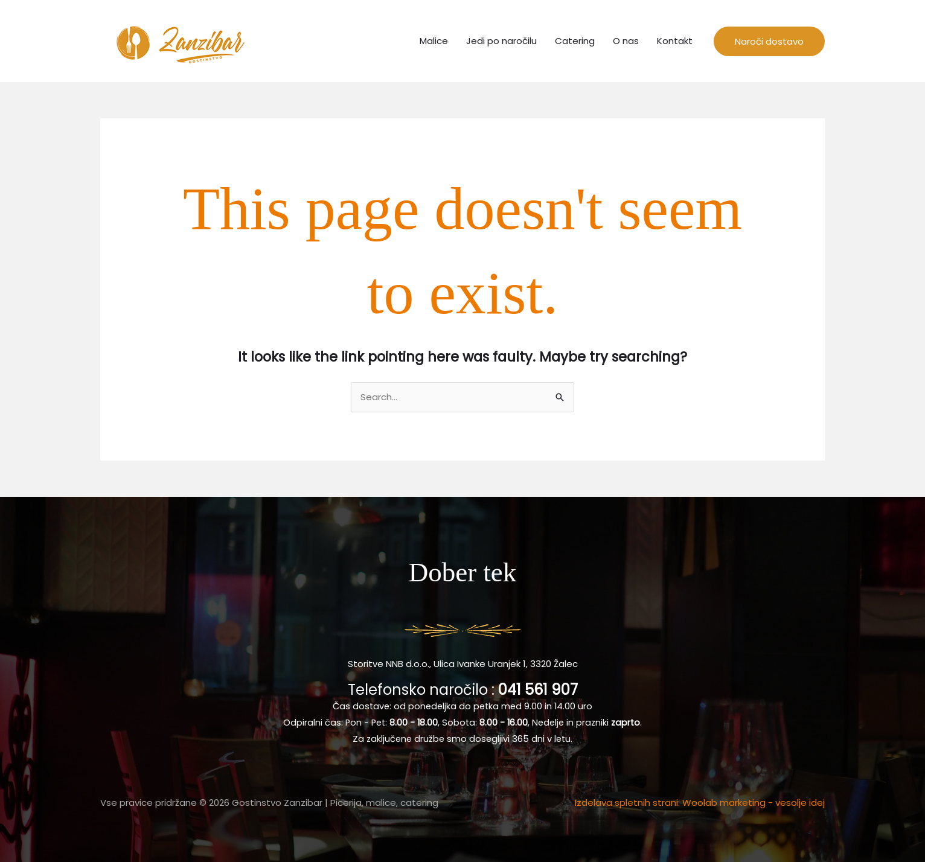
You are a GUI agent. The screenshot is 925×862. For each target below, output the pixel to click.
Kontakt (675, 40)
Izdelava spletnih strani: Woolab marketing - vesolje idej (700, 802)
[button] (769, 41)
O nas (626, 40)
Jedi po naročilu (501, 40)
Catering (575, 40)
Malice (434, 40)
